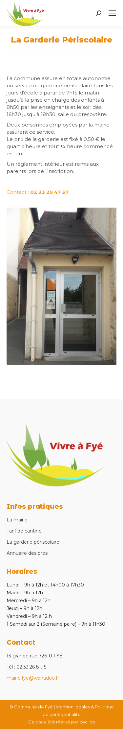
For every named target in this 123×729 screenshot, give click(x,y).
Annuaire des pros (27, 553)
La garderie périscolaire (33, 542)
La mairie (17, 520)
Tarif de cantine (24, 531)
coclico (87, 721)
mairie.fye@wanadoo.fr (33, 678)
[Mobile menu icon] (112, 13)
